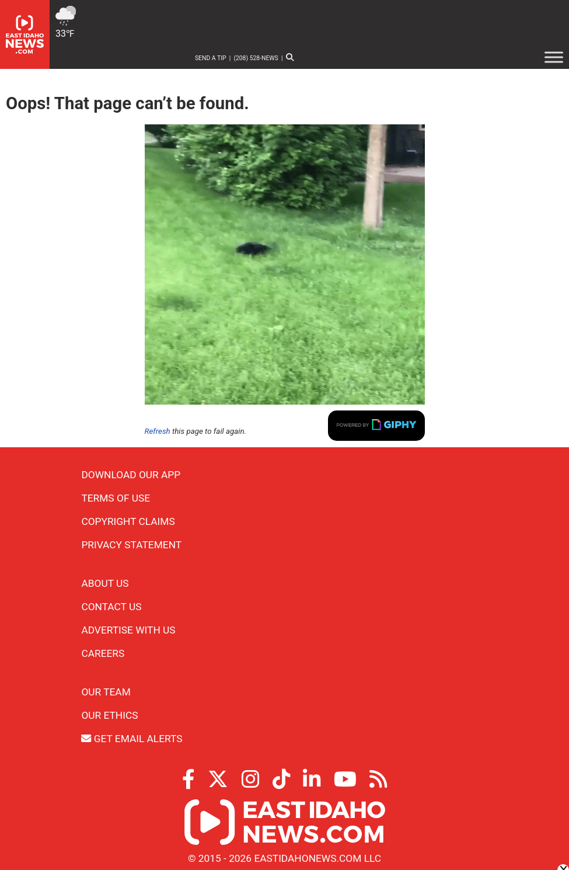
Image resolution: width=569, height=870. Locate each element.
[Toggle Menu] (553, 56)
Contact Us (111, 607)
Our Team (105, 692)
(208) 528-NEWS (255, 58)
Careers (102, 653)
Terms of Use (115, 498)
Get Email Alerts (131, 738)
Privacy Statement (131, 545)
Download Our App (130, 475)
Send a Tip (210, 58)
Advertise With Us (128, 630)
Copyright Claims (127, 521)
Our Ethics (109, 715)
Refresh (157, 431)
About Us (104, 583)
